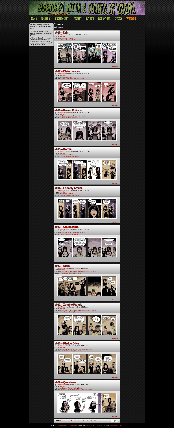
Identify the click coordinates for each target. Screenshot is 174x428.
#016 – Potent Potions (67, 110)
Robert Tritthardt (62, 35)
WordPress (89, 425)
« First (70, 421)
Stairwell (68, 156)
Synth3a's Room (71, 79)
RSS (111, 425)
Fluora (64, 77)
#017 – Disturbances (67, 71)
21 (88, 421)
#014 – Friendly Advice (68, 187)
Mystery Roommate (79, 116)
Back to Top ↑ (118, 425)
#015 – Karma (62, 149)
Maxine (70, 116)
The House (75, 40)
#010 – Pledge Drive (66, 343)
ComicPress (99, 425)
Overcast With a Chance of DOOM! (68, 425)
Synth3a (70, 38)
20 (83, 421)
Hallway (63, 40)
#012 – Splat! (62, 265)
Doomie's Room (66, 390)
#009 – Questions (65, 382)
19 (79, 421)
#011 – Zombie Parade (68, 304)
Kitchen (63, 117)
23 (95, 421)
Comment (115, 66)
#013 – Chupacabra (66, 226)
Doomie (64, 38)
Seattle (68, 40)
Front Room (64, 273)
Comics (62, 36)
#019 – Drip (61, 32)
